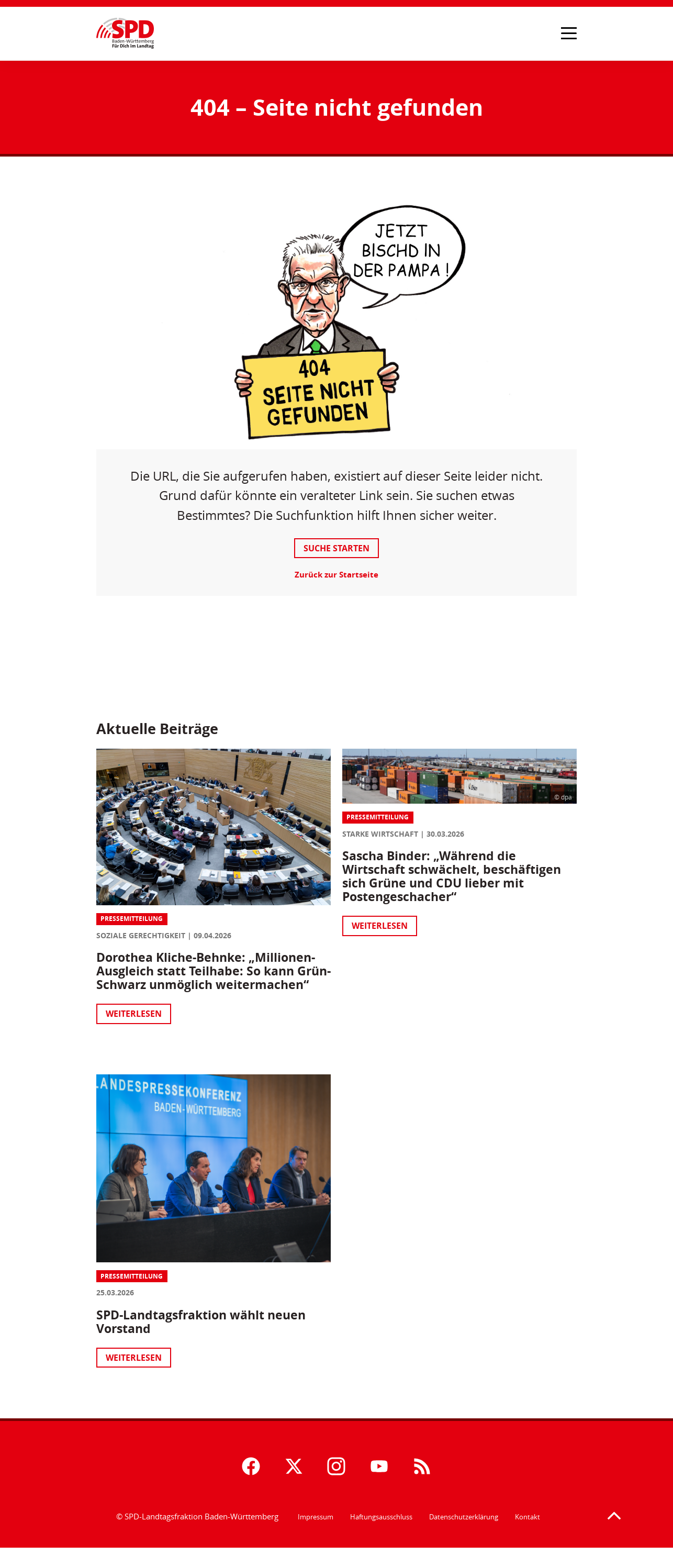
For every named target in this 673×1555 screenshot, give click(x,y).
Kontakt (527, 1523)
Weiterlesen (138, 1024)
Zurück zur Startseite (336, 575)
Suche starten (336, 548)
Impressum (315, 1523)
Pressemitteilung (136, 916)
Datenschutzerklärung (463, 1523)
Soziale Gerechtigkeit (145, 933)
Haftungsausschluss (381, 1523)
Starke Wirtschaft (380, 833)
